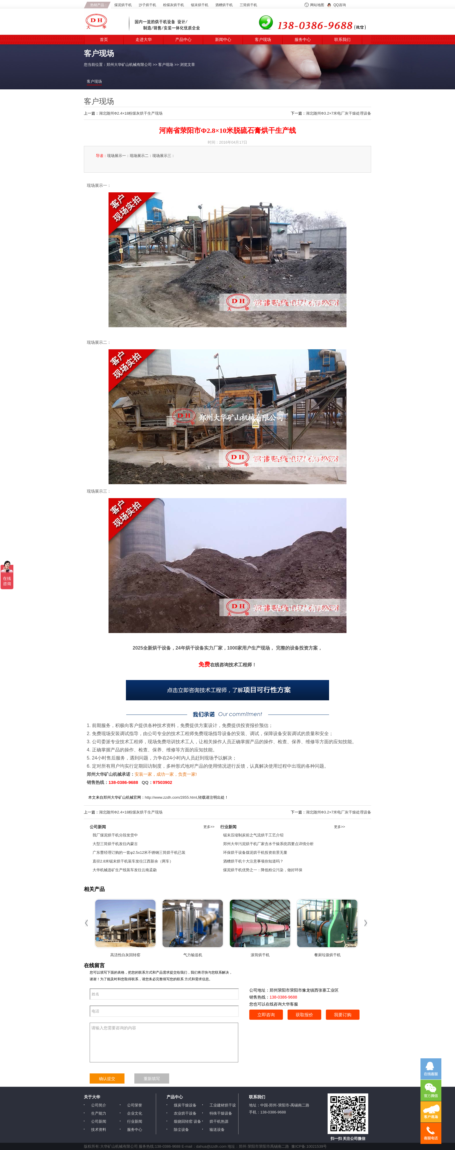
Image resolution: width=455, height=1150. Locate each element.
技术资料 (98, 1129)
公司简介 (98, 1105)
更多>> (208, 827)
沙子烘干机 (147, 5)
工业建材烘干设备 (223, 1105)
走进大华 (144, 39)
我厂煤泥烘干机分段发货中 (115, 835)
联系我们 (342, 39)
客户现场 (263, 39)
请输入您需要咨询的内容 (164, 1042)
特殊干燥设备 (221, 1113)
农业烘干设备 (185, 1113)
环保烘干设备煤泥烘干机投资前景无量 (255, 852)
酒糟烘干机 (224, 5)
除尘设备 (181, 1129)
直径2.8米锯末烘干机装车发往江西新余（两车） (133, 861)
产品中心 (183, 39)
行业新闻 (134, 1121)
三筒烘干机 (248, 5)
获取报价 (304, 1014)
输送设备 (217, 1129)
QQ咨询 (339, 5)
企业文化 (134, 1113)
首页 (104, 39)
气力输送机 (192, 955)
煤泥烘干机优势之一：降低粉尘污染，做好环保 (262, 870)
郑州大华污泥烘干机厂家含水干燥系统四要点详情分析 (268, 844)
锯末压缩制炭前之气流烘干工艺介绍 (253, 835)
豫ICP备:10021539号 (309, 1146)
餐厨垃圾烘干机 (327, 955)
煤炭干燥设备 (185, 1105)
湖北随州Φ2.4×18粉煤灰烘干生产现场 (131, 113)
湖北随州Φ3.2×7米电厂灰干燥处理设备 (338, 113)
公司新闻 (98, 1121)
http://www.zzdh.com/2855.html (171, 797)
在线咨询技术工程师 (225, 664)
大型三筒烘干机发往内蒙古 (115, 844)
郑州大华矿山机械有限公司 (129, 64)
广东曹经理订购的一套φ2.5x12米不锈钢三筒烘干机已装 (139, 852)
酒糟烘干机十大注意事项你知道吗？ (253, 861)
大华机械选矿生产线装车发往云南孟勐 (125, 870)
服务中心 (303, 39)
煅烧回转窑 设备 (187, 1121)
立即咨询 (266, 1014)
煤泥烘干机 (123, 5)
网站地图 (317, 5)
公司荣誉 (134, 1105)
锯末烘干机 (199, 5)
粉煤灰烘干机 (173, 5)
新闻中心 (223, 39)
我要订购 (342, 1014)
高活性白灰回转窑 (125, 955)
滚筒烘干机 (260, 955)
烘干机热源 (219, 1121)
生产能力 (98, 1113)
